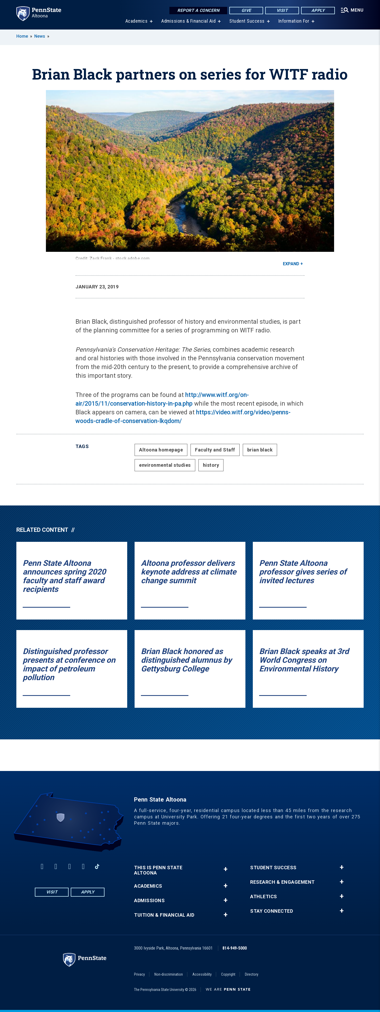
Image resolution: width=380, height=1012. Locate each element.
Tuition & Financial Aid (164, 915)
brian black (260, 450)
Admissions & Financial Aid (188, 21)
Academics (136, 21)
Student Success (247, 21)
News (39, 36)
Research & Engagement (282, 882)
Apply (318, 10)
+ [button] (225, 869)
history (211, 465)
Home (22, 36)
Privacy (139, 974)
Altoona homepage (161, 450)
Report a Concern (198, 10)
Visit (282, 10)
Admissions (149, 900)
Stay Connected (271, 911)
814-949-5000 (234, 948)
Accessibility (202, 974)
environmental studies (165, 465)
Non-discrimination (168, 974)
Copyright (228, 974)
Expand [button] (291, 263)
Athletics (263, 896)
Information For (294, 21)
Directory (251, 974)
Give (246, 10)
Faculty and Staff (215, 450)
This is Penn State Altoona (158, 870)
